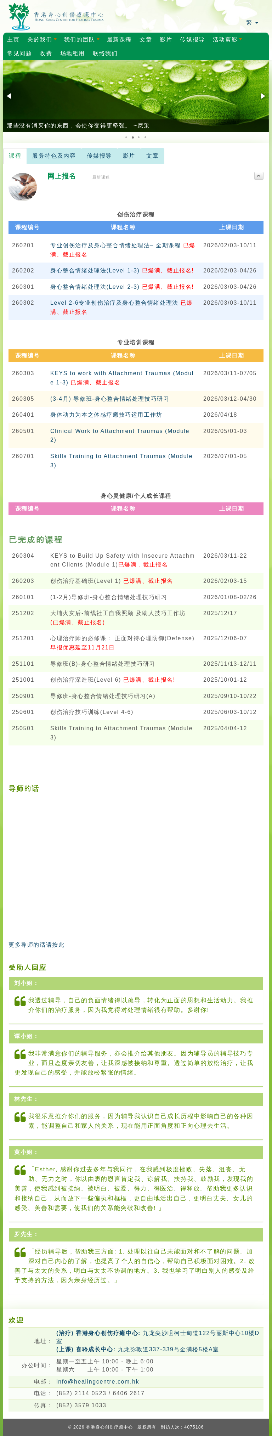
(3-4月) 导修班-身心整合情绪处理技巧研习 (109, 399)
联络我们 (105, 53)
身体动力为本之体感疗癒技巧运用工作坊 (106, 415)
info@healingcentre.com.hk (97, 1382)
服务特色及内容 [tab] (54, 156)
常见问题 (19, 53)
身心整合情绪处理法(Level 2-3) (122, 287)
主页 (13, 39)
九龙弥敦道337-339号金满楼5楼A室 (137, 1349)
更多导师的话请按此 (36, 945)
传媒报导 (192, 39)
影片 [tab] (129, 156)
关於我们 (43, 41)
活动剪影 (229, 41)
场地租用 (72, 53)
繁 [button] (252, 22)
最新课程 (119, 39)
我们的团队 (83, 41)
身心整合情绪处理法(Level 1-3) (122, 271)
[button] (9, 96)
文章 (146, 39)
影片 (166, 39)
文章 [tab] (152, 156)
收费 (46, 53)
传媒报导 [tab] (99, 156)
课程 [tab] (15, 156)
